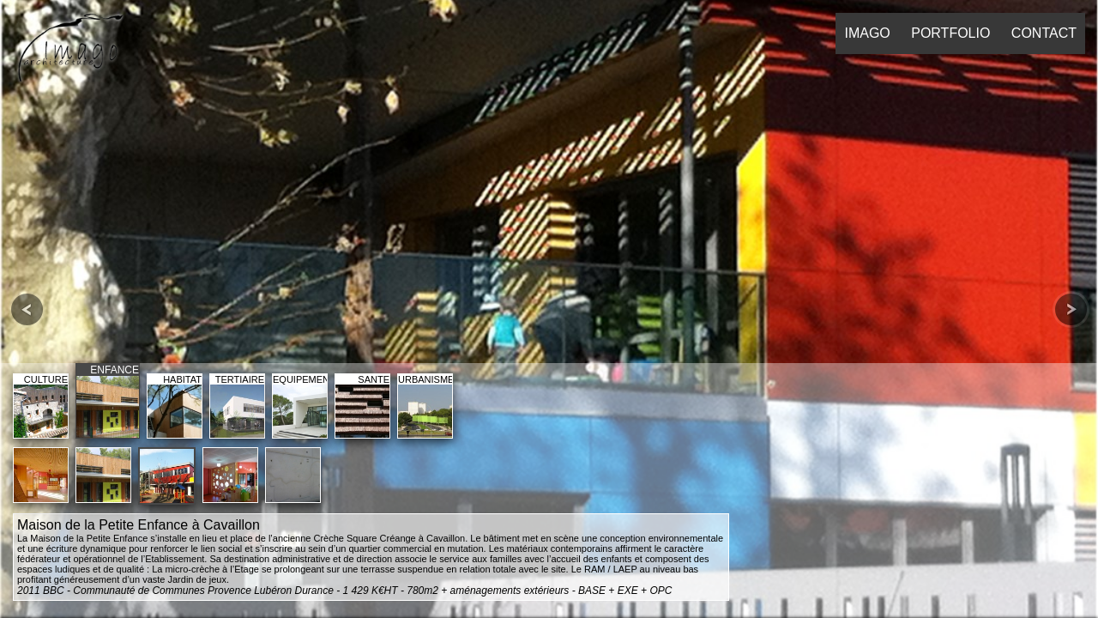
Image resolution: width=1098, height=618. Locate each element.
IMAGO (867, 33)
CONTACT (1044, 33)
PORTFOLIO (950, 33)
